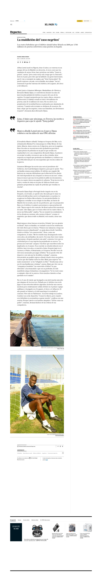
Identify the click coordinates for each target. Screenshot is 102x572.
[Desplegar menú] (11, 24)
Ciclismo (57, 32)
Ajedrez (82, 32)
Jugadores (44, 453)
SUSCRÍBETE (79, 20)
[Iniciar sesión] (87, 21)
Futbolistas (19, 453)
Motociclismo (68, 32)
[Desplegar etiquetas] (63, 453)
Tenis (54, 32)
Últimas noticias (88, 32)
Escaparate (13, 520)
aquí (47, 459)
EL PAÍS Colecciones (45, 520)
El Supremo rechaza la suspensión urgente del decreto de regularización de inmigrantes (83, 178)
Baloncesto (49, 32)
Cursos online (26, 520)
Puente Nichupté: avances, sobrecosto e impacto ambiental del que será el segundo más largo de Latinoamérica (82, 121)
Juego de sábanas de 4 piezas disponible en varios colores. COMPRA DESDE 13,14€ (71, 535)
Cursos (19, 520)
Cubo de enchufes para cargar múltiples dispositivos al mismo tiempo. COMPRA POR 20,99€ (85, 536)
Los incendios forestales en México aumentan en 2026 (81, 127)
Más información (21, 459)
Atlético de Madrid (37, 453)
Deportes (15, 32)
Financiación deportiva (52, 453)
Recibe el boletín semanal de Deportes (27, 446)
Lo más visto (76, 148)
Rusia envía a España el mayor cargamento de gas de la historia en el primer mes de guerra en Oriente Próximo (82, 153)
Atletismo (77, 32)
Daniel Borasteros (23, 56)
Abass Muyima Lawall (27, 453)
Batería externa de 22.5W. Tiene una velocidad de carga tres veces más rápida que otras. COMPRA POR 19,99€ (58, 536)
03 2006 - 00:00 (25, 58)
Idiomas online (35, 520)
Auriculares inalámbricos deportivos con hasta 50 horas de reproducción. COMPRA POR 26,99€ (36, 540)
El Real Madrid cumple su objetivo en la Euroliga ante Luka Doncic (81, 138)
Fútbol (44, 32)
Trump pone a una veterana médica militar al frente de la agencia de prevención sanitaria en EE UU (82, 132)
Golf (73, 32)
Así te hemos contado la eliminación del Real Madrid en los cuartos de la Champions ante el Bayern (83, 166)
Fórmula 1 (62, 32)
